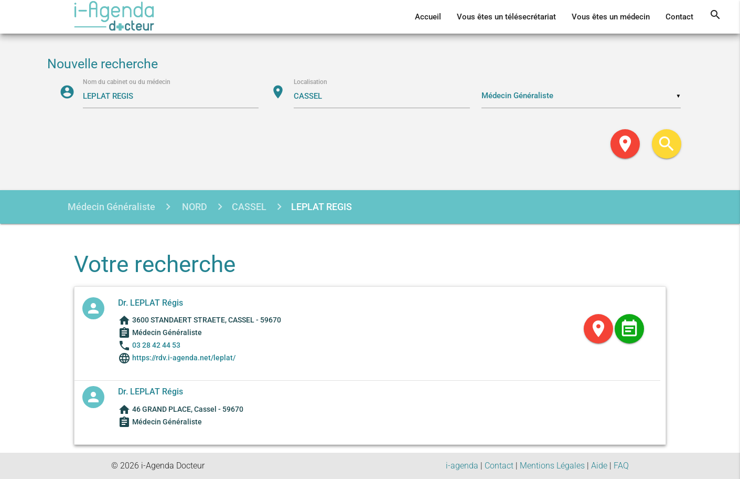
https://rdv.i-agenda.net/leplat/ (183, 357)
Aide (599, 466)
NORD (193, 206)
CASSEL (249, 206)
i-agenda (462, 466)
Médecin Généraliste (111, 206)
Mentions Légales (552, 466)
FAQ (621, 466)
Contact (679, 17)
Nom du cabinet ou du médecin (126, 82)
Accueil (428, 17)
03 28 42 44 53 (156, 345)
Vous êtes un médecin (611, 17)
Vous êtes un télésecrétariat (506, 17)
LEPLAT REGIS (321, 206)
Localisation (310, 82)
